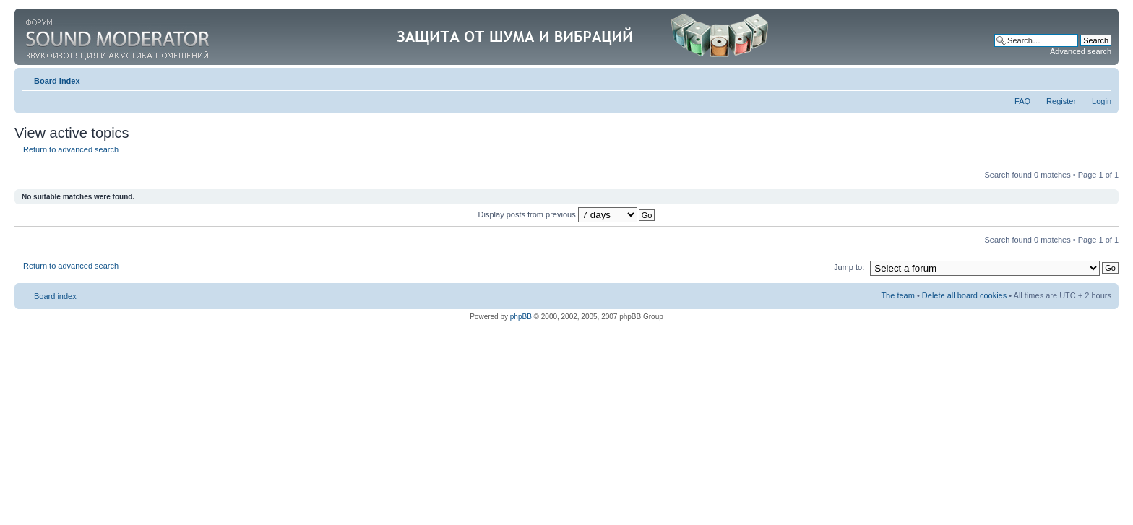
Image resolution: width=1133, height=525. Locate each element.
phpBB (521, 317)
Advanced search (1080, 51)
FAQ (1022, 101)
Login (1101, 101)
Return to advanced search (71, 149)
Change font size (1100, 77)
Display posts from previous (557, 214)
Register (1061, 101)
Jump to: (849, 267)
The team (897, 295)
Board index (57, 81)
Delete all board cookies (964, 295)
